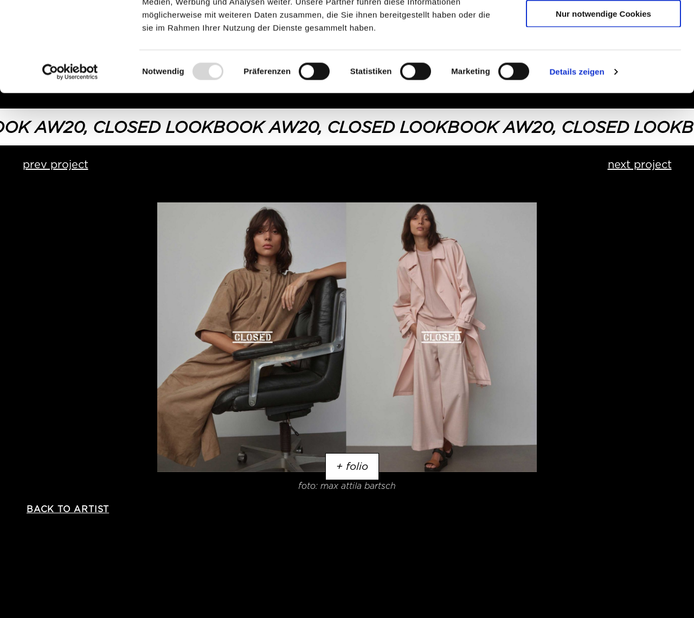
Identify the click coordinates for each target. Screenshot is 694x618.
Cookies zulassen (603, 26)
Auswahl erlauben (603, 58)
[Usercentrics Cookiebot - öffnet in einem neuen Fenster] (70, 149)
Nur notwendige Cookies (603, 90)
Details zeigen (576, 148)
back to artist (68, 509)
